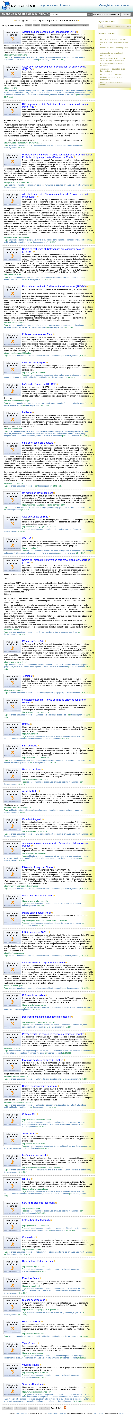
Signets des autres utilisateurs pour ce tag (69, 25)
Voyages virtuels (30, 1365)
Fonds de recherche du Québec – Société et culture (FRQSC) (54, 286)
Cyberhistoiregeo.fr (32, 819)
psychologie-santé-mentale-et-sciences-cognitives (56, 632)
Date (28, 25)
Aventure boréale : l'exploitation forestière (43, 962)
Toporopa (27, 676)
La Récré (27, 412)
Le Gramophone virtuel (34, 1155)
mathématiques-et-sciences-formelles (69, 1122)
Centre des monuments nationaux (39, 1086)
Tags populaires (48, 5)
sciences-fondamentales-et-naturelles (28, 433)
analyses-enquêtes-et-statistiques (68, 1025)
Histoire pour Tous (31, 769)
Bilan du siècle (29, 745)
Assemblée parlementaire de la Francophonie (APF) (49, 32)
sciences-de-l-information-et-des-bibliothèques (23, 739)
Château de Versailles (33, 995)
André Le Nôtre (30, 791)
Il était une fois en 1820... (35, 932)
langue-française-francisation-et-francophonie (55, 57)
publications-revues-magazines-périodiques (45, 856)
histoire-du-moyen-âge (18, 145)
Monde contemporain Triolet (36, 913)
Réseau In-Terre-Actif (33, 641)
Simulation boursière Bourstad (37, 443)
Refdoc (26, 724)
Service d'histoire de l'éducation (38, 1203)
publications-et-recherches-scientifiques (29, 327)
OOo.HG (26, 538)
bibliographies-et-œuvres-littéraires (29, 1053)
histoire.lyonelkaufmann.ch (36, 1220)
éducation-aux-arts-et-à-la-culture (72, 1105)
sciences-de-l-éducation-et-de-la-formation (31, 95)
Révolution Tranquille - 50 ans (37, 867)
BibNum (26, 1179)
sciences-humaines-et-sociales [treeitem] (118, 26)
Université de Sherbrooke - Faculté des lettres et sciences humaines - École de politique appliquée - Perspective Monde (58, 156)
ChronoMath (28, 1237)
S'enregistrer (106, 5)
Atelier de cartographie (34, 362)
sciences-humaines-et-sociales (22, 57)
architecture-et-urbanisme (19, 810)
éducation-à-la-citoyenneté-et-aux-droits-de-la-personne (55, 858)
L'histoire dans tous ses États (37, 334)
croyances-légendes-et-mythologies (69, 1356)
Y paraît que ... (29, 1343)
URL (45, 25)
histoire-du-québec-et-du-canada (51, 90)
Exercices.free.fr (30, 1278)
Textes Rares (29, 1133)
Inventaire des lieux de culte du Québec (42, 1060)
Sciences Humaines (32, 1384)
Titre (37, 25)
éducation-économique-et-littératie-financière (55, 92)
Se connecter (122, 5)
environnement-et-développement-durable (26, 664)
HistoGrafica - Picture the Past (37, 1261)
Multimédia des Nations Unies (37, 895)
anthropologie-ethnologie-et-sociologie (52, 715)
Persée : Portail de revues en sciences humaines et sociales (53, 1034)
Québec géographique (33, 1300)
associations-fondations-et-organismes (20, 92)
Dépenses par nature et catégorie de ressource (46, 1017)
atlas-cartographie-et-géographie (22, 90)
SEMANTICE (23, 5)
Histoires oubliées (31, 1321)
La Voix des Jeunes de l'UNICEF (39, 384)
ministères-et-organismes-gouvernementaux (54, 325)
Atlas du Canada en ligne (35, 516)
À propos (65, 5)
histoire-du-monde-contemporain (79, 90)
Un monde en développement (37, 493)
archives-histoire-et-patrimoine (63, 95)
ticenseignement (48, 59)
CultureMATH (29, 1114)
